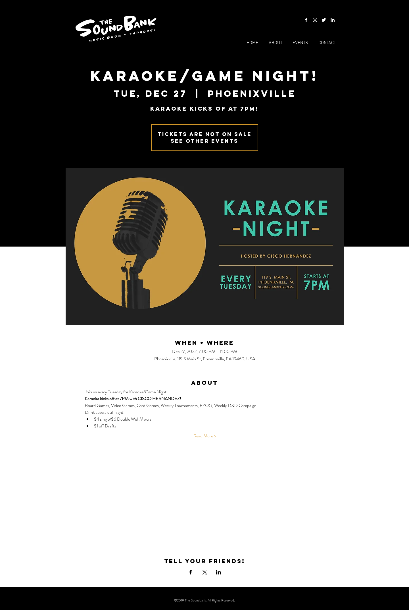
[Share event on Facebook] (190, 572)
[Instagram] (315, 20)
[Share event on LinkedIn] (218, 572)
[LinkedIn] (332, 20)
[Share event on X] (204, 572)
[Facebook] (306, 20)
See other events (204, 141)
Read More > (204, 436)
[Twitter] (324, 20)
